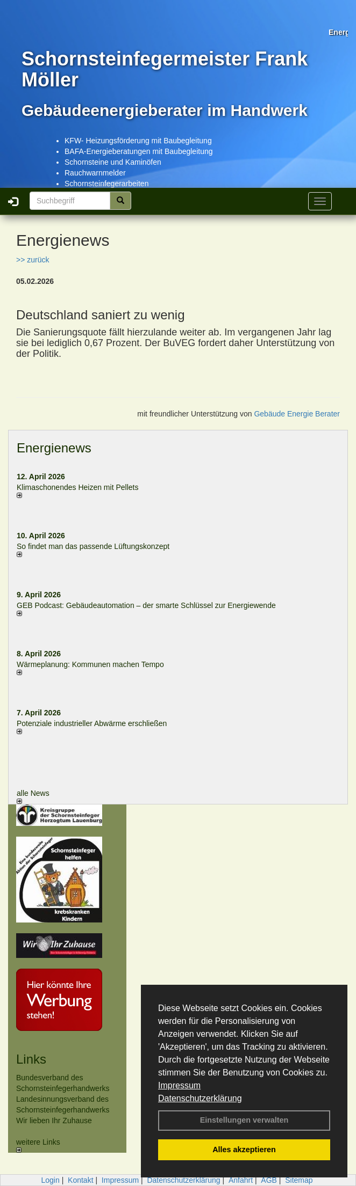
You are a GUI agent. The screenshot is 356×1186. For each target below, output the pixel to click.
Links (31, 1059)
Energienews (54, 448)
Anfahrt (241, 1180)
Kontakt (80, 1180)
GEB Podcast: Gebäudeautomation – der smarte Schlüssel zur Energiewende (147, 605)
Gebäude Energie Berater (297, 413)
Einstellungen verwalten (244, 1120)
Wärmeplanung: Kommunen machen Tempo (90, 664)
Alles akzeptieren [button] (244, 1149)
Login (50, 1180)
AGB (269, 1180)
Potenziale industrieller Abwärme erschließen (92, 723)
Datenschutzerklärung (200, 1098)
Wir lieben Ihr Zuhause (54, 1120)
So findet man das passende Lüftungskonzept (93, 546)
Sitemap (298, 1180)
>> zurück (32, 259)
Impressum (179, 1085)
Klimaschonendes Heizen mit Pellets (77, 487)
